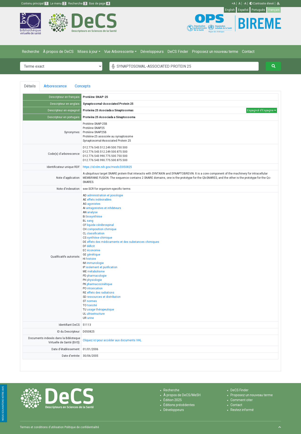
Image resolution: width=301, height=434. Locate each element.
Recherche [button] (77, 3)
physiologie (94, 280)
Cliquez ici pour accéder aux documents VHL (112, 340)
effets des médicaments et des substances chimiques (123, 242)
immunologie (95, 263)
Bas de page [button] (99, 3)
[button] (278, 3)
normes (92, 301)
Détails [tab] (30, 86)
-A (245, 3)
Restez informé (242, 410)
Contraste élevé (262, 3)
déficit (91, 246)
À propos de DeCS (58, 51)
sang (90, 220)
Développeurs (152, 51)
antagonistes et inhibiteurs (103, 208)
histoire (91, 258)
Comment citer (241, 400)
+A (233, 3)
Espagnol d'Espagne (261, 110)
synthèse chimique (99, 237)
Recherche (30, 51)
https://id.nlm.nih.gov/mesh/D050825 (107, 167)
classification (95, 233)
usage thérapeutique (100, 309)
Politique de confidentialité (81, 427)
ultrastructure (96, 313)
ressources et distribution (104, 296)
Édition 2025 (172, 400)
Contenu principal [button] (34, 3)
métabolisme (96, 271)
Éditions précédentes (179, 405)
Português (258, 10)
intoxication (95, 288)
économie (93, 250)
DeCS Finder (177, 51)
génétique (93, 254)
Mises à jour (87, 51)
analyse (92, 212)
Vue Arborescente (119, 51)
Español (243, 10)
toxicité (92, 305)
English (230, 10)
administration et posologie (105, 195)
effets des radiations (100, 292)
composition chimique (101, 229)
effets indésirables (99, 199)
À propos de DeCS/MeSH (182, 395)
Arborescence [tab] (56, 86)
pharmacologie (97, 275)
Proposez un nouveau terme (215, 51)
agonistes (93, 203)
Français (274, 10)
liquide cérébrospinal (100, 225)
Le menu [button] (58, 3)
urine (90, 318)
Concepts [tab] (87, 86)
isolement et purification (101, 267)
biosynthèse (94, 216)
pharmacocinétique (99, 284)
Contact (248, 51)
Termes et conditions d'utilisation (42, 427)
